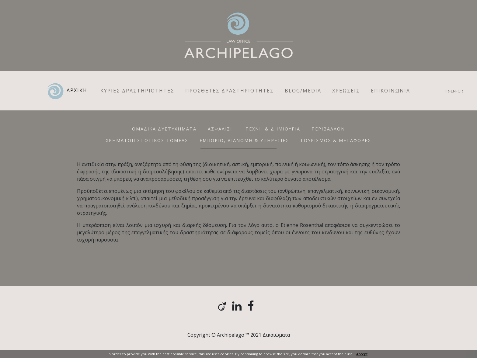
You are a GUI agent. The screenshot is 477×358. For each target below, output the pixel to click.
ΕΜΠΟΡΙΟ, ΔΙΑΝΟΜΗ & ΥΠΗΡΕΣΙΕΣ (244, 140)
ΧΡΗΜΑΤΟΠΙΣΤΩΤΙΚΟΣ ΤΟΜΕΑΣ (147, 140)
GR (460, 91)
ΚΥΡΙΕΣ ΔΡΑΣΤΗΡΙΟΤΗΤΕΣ (137, 90)
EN (453, 91)
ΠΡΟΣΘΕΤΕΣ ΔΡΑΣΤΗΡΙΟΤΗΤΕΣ (229, 90)
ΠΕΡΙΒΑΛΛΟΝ (328, 129)
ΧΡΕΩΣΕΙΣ (346, 90)
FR (447, 91)
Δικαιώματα (276, 335)
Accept (361, 354)
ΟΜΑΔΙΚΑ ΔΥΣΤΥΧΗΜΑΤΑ (164, 129)
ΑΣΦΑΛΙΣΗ (221, 129)
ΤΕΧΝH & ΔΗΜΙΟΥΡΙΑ (272, 129)
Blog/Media (303, 90)
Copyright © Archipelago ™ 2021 (224, 335)
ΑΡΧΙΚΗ (70, 91)
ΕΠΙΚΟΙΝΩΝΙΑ (390, 90)
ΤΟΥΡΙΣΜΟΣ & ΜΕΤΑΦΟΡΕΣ (335, 140)
